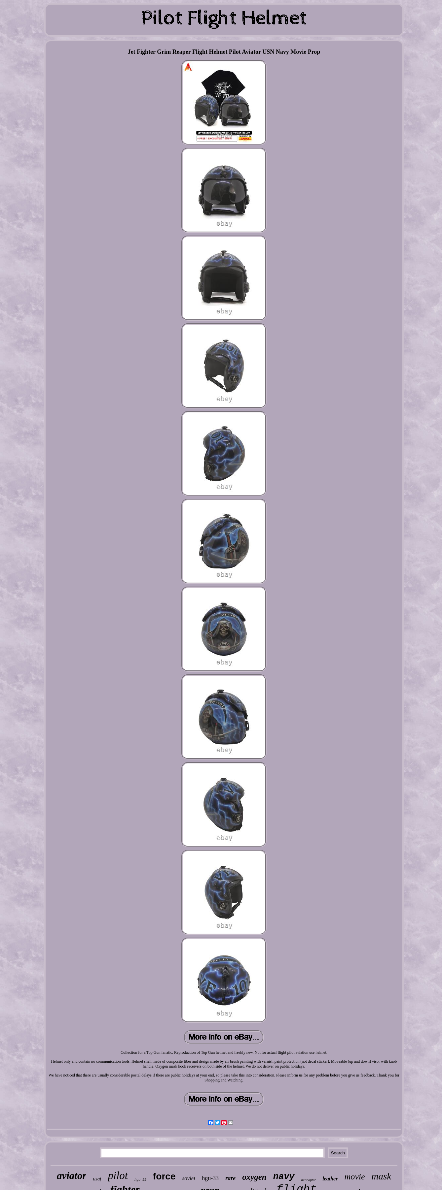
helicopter (308, 1180)
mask (381, 1176)
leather (330, 1178)
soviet (188, 1178)
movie (354, 1176)
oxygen (254, 1177)
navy (284, 1177)
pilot (118, 1175)
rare (230, 1178)
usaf (97, 1178)
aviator (72, 1175)
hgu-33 (210, 1178)
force (164, 1176)
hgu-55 (140, 1180)
